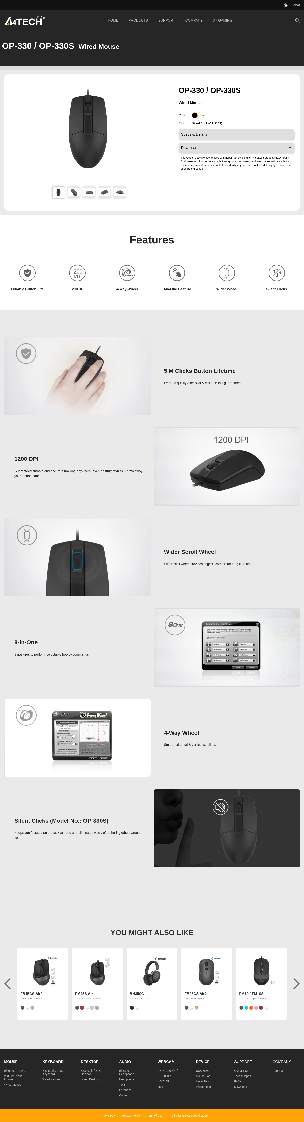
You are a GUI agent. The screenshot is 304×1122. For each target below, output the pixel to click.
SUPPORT (166, 20)
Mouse (11, 1062)
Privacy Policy (131, 1115)
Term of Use (154, 1115)
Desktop (90, 1062)
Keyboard (53, 1062)
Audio (125, 1062)
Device (203, 1062)
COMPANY (194, 20)
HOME (113, 20)
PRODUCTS (138, 20)
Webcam (166, 1062)
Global (295, 5)
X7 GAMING (222, 20)
